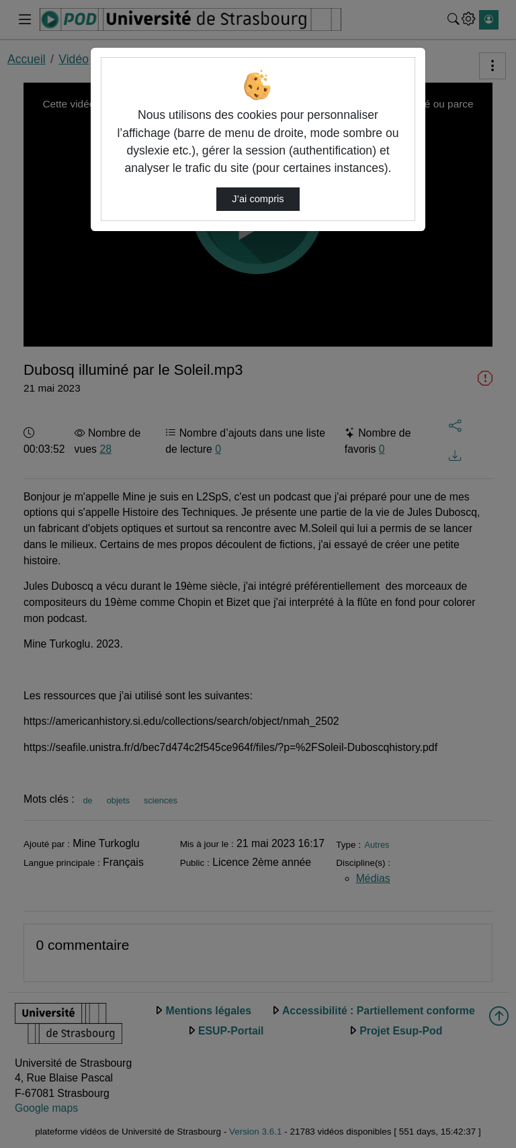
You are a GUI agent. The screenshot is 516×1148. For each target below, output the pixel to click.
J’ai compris (258, 198)
